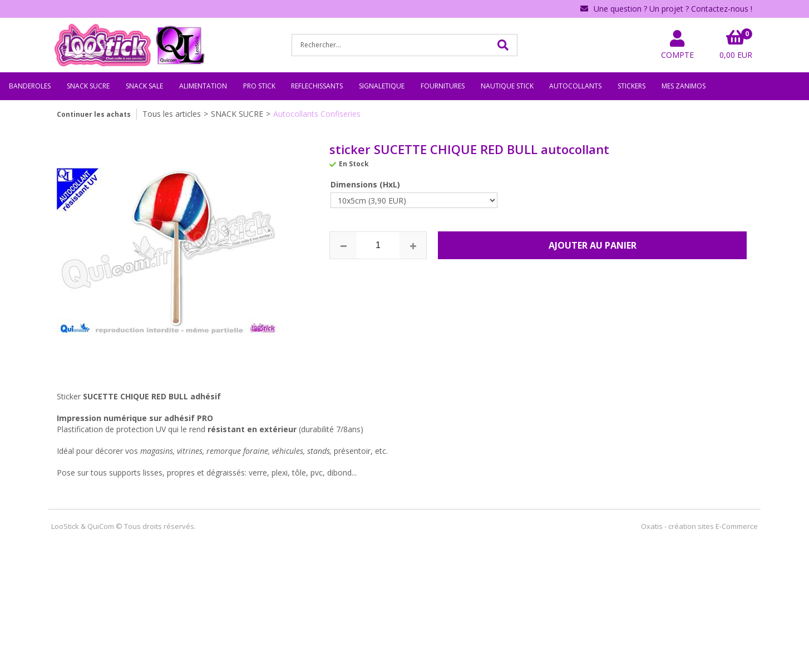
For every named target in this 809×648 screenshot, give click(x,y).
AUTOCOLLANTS (575, 86)
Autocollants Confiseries (317, 113)
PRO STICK (259, 86)
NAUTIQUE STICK (507, 86)
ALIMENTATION (203, 86)
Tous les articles (171, 113)
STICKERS (631, 86)
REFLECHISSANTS (317, 86)
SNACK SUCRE (88, 86)
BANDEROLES (30, 86)
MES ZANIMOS (684, 86)
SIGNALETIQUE (381, 86)
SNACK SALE (144, 86)
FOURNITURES (443, 86)
